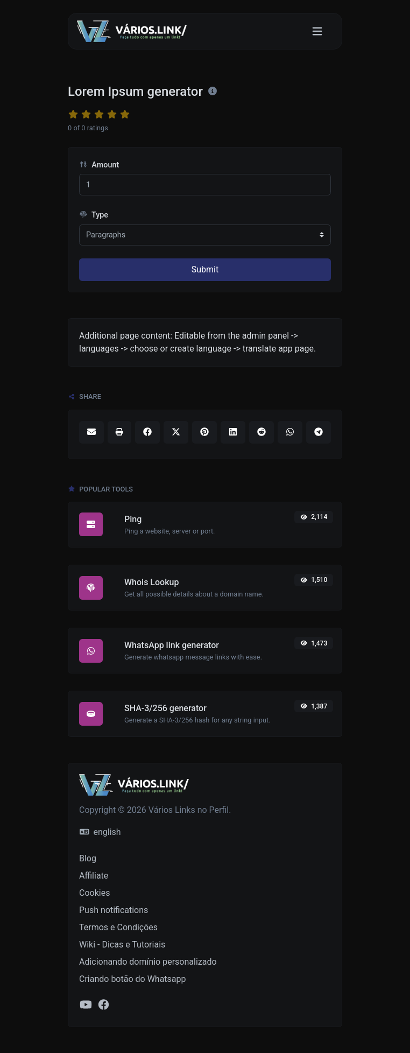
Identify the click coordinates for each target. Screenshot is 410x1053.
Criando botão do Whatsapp (132, 979)
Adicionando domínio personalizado (148, 962)
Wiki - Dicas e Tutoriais (122, 944)
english (100, 832)
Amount (99, 165)
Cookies (94, 893)
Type (93, 215)
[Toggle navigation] (317, 31)
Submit (205, 269)
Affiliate (93, 876)
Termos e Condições (118, 927)
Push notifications (113, 910)
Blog (87, 858)
